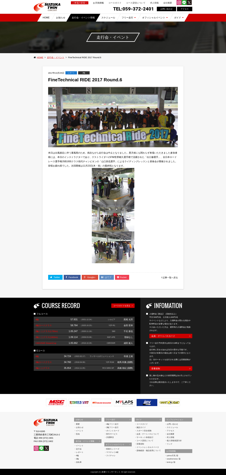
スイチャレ (111, 455)
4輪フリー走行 (112, 424)
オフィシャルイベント (115, 444)
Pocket (122, 277)
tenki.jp (171, 462)
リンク (169, 444)
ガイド (139, 420)
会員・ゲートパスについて (147, 434)
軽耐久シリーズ (112, 449)
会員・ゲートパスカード (163, 336)
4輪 (77, 455)
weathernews (173, 459)
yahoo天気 (172, 455)
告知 (78, 434)
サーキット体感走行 (144, 437)
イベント (79, 431)
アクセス (185, 9)
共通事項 (110, 437)
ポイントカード (112, 431)
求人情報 (154, 3)
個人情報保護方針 (174, 441)
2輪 (77, 459)
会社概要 (167, 3)
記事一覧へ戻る (170, 277)
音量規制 (155, 368)
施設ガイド (141, 427)
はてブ (106, 277)
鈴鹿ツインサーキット (111, 472)
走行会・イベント (55, 57)
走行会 (79, 449)
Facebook (72, 277)
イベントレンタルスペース (147, 447)
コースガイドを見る (121, 306)
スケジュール (172, 427)
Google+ (90, 277)
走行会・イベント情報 (85, 441)
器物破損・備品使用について (148, 450)
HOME (40, 57)
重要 (78, 424)
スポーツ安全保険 (143, 431)
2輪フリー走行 (112, 427)
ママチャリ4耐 (112, 452)
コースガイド (114, 3)
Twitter (55, 277)
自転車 (79, 462)
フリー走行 (110, 420)
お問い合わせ (166, 9)
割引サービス (111, 434)
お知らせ (79, 420)
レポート (79, 452)
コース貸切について (135, 3)
